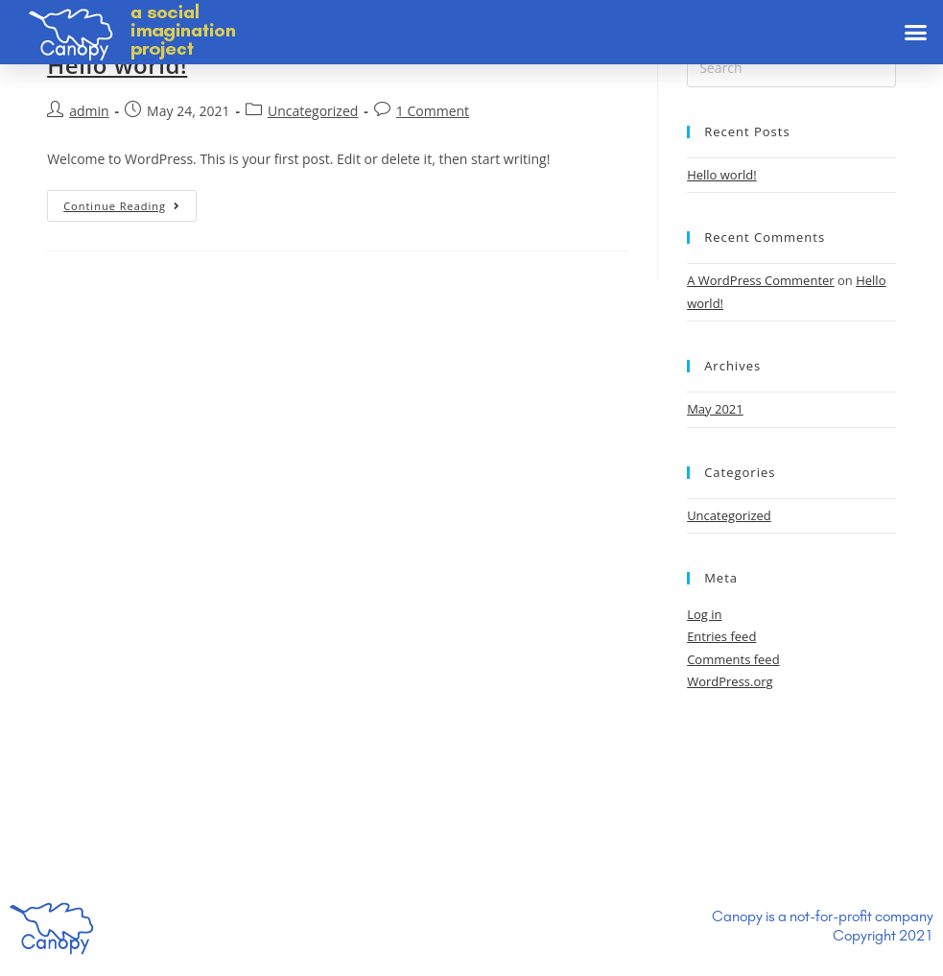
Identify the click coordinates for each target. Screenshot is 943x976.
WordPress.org (730, 681)
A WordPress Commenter (761, 280)
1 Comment (432, 111)
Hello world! (117, 65)
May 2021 (715, 408)
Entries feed (721, 636)
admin (88, 111)
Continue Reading (121, 206)
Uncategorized (313, 111)
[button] (916, 32)
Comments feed (733, 659)
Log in (704, 614)
